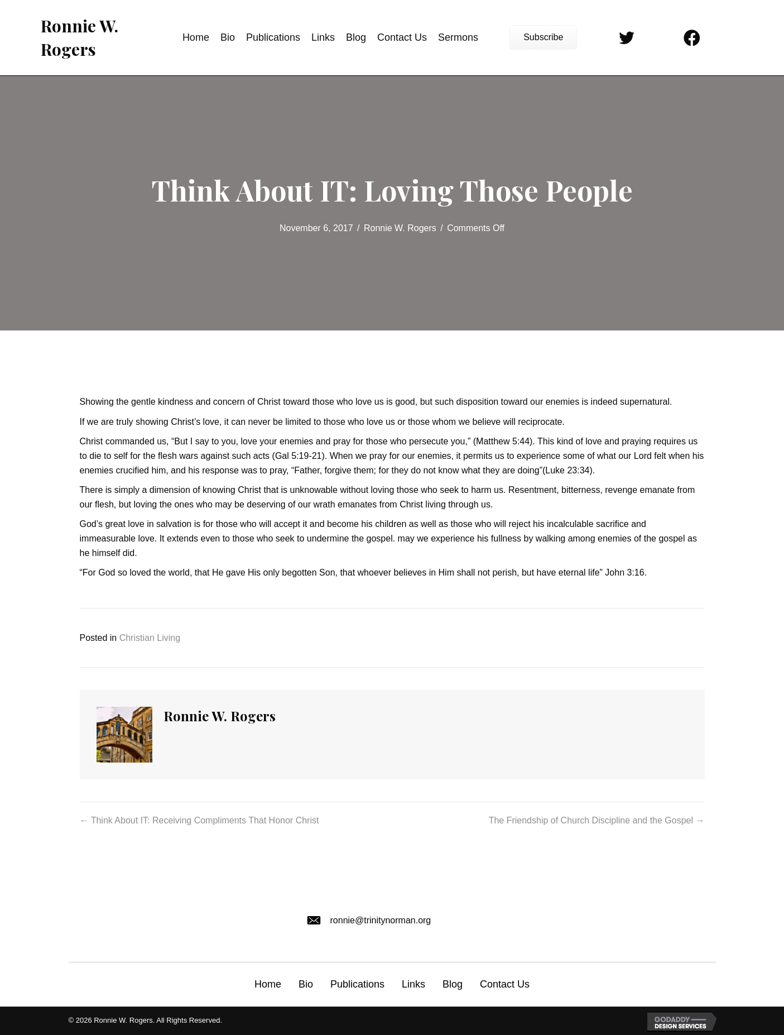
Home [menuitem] (267, 984)
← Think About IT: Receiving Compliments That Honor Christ (199, 820)
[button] (543, 37)
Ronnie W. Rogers (400, 228)
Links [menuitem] (413, 984)
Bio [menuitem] (306, 984)
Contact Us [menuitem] (505, 984)
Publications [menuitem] (357, 984)
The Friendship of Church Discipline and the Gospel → (597, 820)
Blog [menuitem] (452, 984)
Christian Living (149, 638)
